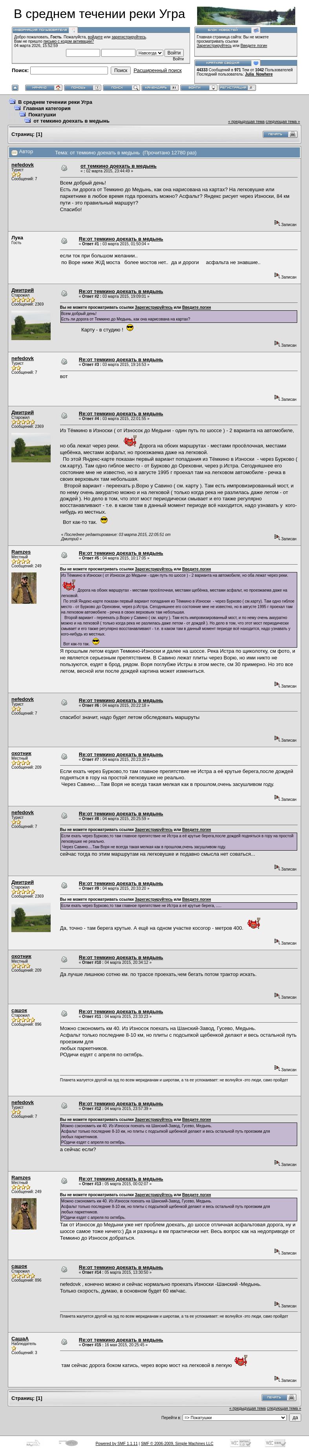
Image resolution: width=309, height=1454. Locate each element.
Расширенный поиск (157, 70)
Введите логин (254, 45)
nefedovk (22, 165)
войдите (95, 37)
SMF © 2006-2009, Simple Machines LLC (177, 1443)
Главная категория (47, 108)
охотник (21, 753)
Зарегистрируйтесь (214, 45)
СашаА (20, 1339)
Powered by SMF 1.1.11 (116, 1443)
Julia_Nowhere (259, 74)
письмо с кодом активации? (69, 41)
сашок (19, 1010)
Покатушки (42, 115)
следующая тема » (283, 122)
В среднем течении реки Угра (55, 102)
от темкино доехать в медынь (71, 121)
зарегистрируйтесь (129, 37)
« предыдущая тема (246, 122)
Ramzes (21, 552)
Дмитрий (22, 290)
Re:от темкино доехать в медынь (121, 239)
